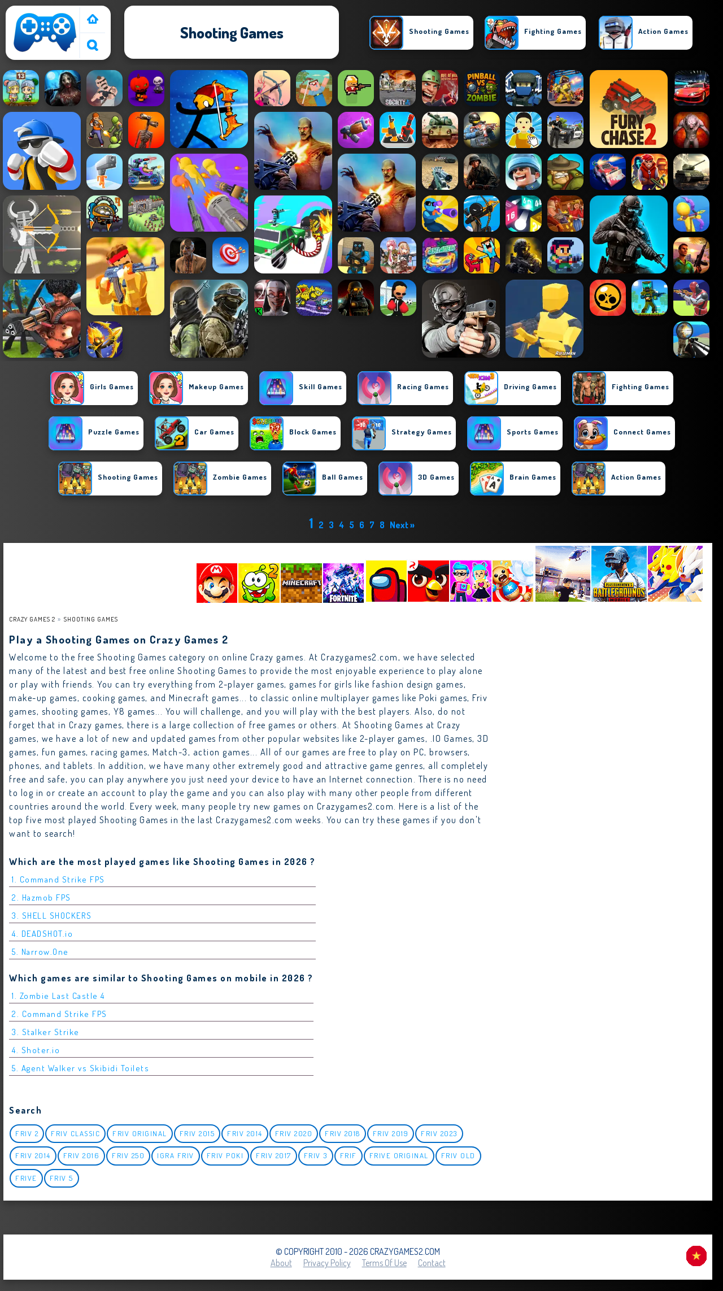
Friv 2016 (81, 1155)
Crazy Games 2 (32, 619)
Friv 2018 (342, 1133)
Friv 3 (316, 1155)
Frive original (399, 1155)
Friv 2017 (273, 1155)
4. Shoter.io (36, 1050)
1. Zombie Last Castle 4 (58, 995)
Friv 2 (26, 1133)
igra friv (175, 1155)
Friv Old (458, 1155)
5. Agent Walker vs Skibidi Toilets (80, 1068)
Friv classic (75, 1133)
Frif (348, 1155)
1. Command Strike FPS (58, 879)
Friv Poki (225, 1155)
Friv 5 (61, 1178)
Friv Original (139, 1133)
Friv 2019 (391, 1133)
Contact (432, 1262)
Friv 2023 (439, 1133)
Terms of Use (384, 1262)
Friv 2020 (294, 1133)
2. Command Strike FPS (59, 1014)
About (281, 1262)
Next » (402, 525)
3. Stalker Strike (46, 1032)
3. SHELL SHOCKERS (52, 915)
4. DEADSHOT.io (42, 933)
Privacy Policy (327, 1262)
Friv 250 (128, 1155)
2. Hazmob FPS (41, 897)
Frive (26, 1178)
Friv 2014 (245, 1133)
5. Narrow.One (40, 951)
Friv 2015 (197, 1133)
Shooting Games (91, 619)
